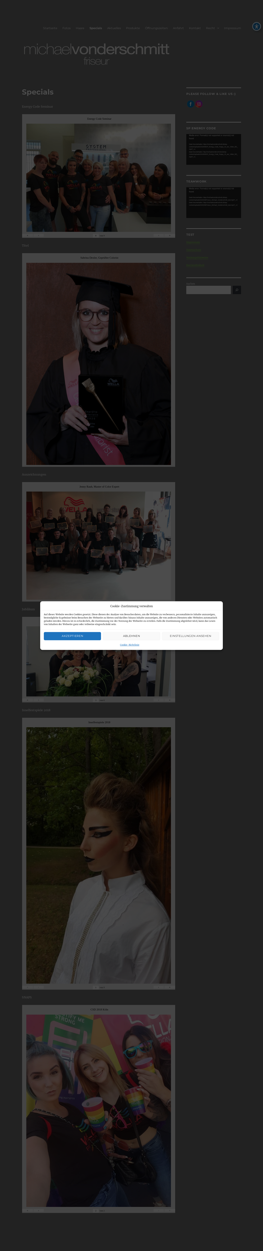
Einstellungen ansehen (190, 636)
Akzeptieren (72, 636)
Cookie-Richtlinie (129, 644)
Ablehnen (131, 636)
